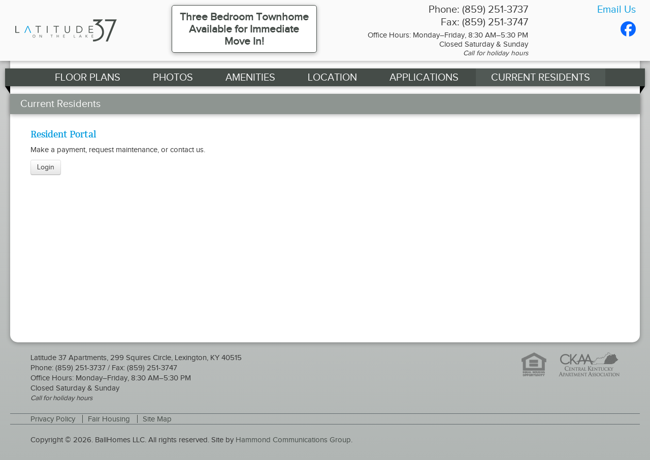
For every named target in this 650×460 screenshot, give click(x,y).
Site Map (157, 419)
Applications (424, 77)
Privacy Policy (52, 419)
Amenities (250, 77)
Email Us (616, 9)
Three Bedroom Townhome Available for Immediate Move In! (244, 29)
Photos (173, 77)
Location (332, 77)
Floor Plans (87, 77)
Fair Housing (109, 419)
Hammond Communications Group (293, 440)
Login (45, 167)
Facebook (628, 29)
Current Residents (540, 77)
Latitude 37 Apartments (85, 30)
